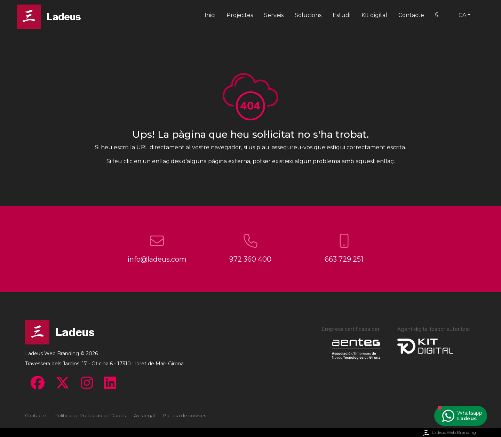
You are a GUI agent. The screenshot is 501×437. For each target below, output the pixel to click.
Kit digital (374, 15)
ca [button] (462, 15)
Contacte (411, 15)
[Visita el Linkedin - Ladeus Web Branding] (110, 383)
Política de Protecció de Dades (90, 415)
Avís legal (144, 415)
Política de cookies (184, 415)
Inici (210, 15)
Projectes (239, 15)
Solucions (308, 15)
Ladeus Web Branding (449, 432)
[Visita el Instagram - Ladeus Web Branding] (86, 383)
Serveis (274, 15)
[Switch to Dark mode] (437, 15)
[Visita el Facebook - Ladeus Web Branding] (37, 383)
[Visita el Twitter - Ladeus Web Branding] (62, 383)
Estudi (341, 15)
